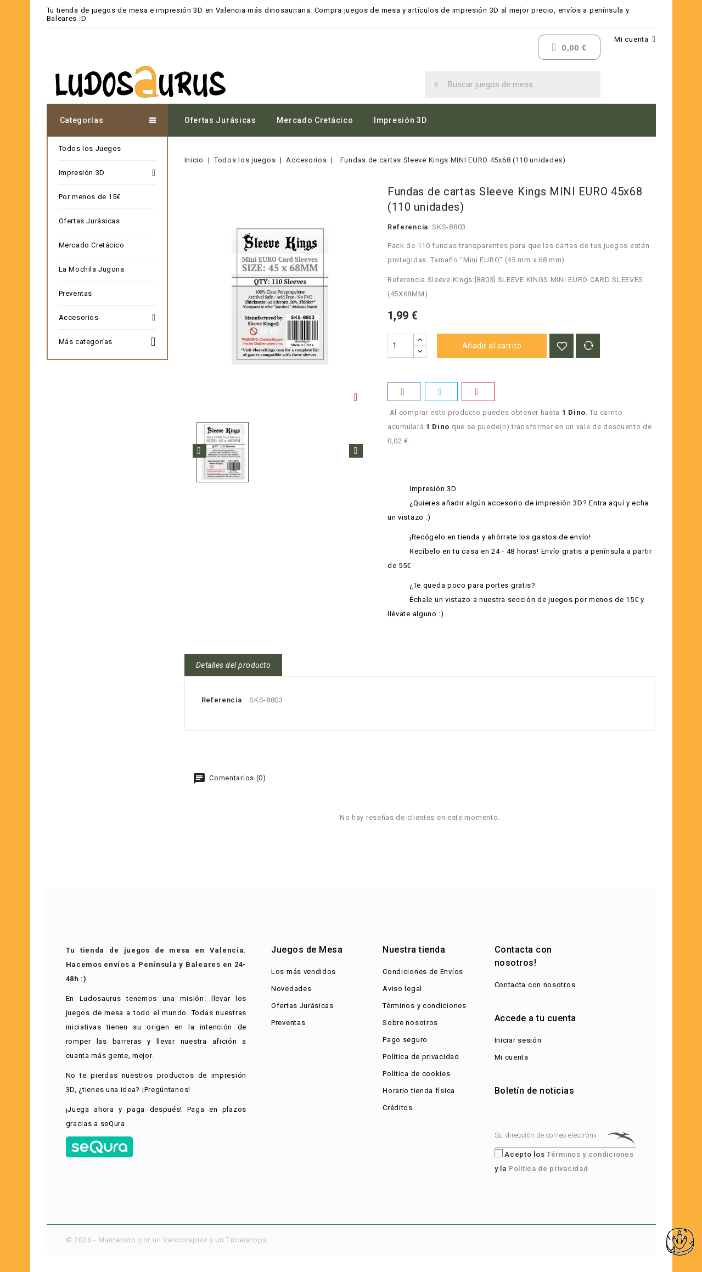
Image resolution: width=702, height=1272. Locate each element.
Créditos (398, 1108)
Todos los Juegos (90, 148)
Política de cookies (416, 1074)
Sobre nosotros (410, 1022)
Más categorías (107, 340)
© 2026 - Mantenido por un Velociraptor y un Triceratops (166, 1240)
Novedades (291, 988)
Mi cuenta (512, 1057)
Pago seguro (405, 1039)
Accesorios (107, 318)
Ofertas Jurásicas (220, 120)
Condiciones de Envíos (423, 971)
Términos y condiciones (424, 1005)
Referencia (221, 700)
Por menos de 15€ (90, 197)
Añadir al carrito (492, 345)
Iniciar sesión (518, 1040)
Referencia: (408, 227)
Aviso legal (402, 988)
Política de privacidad (421, 1057)
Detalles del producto (233, 665)
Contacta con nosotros (535, 985)
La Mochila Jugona (92, 269)
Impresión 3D (400, 120)
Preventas (75, 293)
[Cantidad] (400, 346)
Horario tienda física (419, 1091)
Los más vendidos (303, 971)
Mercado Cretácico (315, 120)
